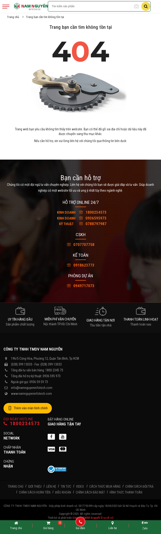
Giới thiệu (35, 486)
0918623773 (80, 265)
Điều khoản (63, 492)
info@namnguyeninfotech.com (31, 388)
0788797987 (81, 224)
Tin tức (66, 486)
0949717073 (80, 286)
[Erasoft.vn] (107, 517)
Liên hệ (51, 486)
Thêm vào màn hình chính (28, 408)
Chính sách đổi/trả (139, 486)
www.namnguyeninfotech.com (31, 393)
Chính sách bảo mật (90, 492)
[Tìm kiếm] (145, 6)
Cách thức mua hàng (105, 486)
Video (80, 486)
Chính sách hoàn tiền (34, 492)
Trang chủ (13, 17)
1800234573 (81, 212)
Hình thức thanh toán (126, 492)
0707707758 (80, 244)
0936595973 (81, 218)
